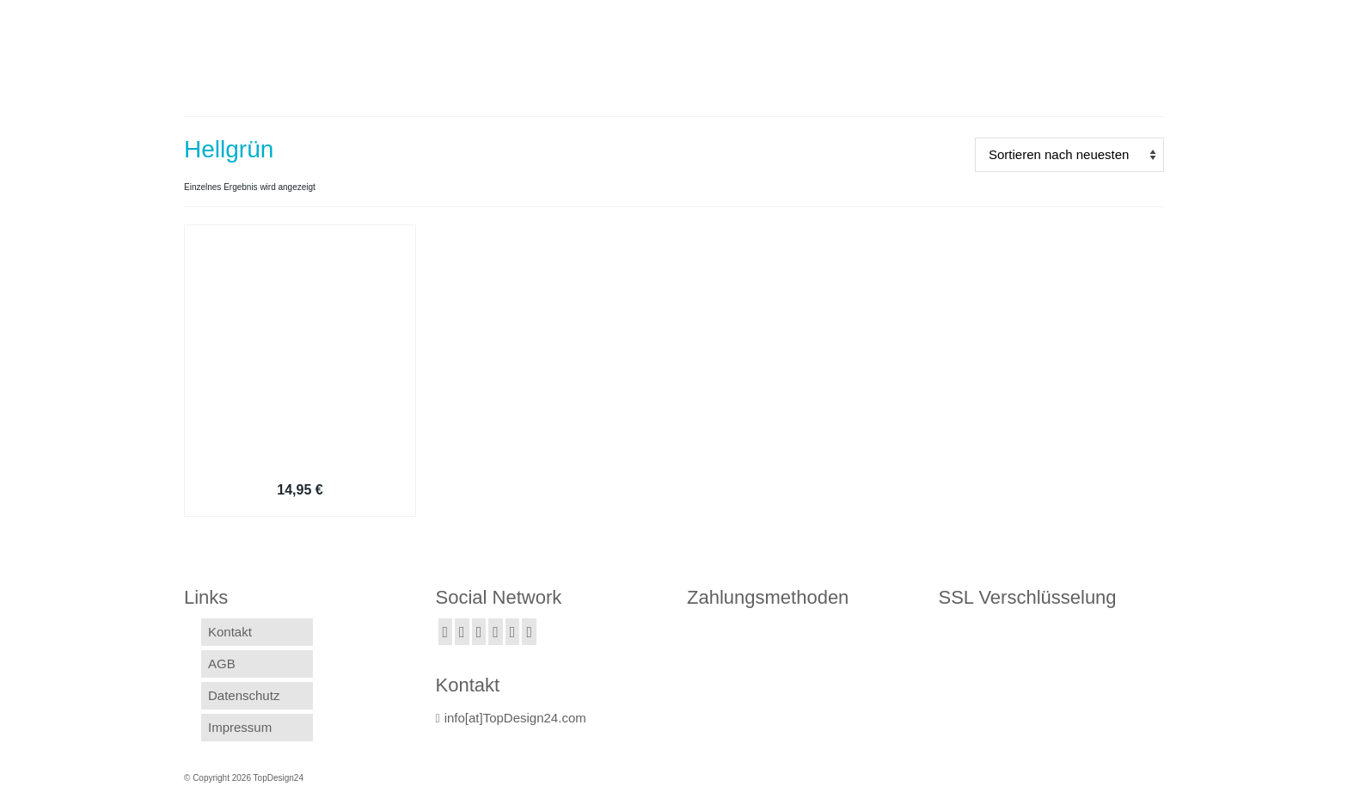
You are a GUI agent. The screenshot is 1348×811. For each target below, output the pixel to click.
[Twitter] (462, 631)
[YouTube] (513, 631)
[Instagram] (479, 631)
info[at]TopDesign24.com (511, 717)
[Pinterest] (529, 631)
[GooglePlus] (495, 631)
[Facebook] (445, 631)
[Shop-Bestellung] (1069, 155)
